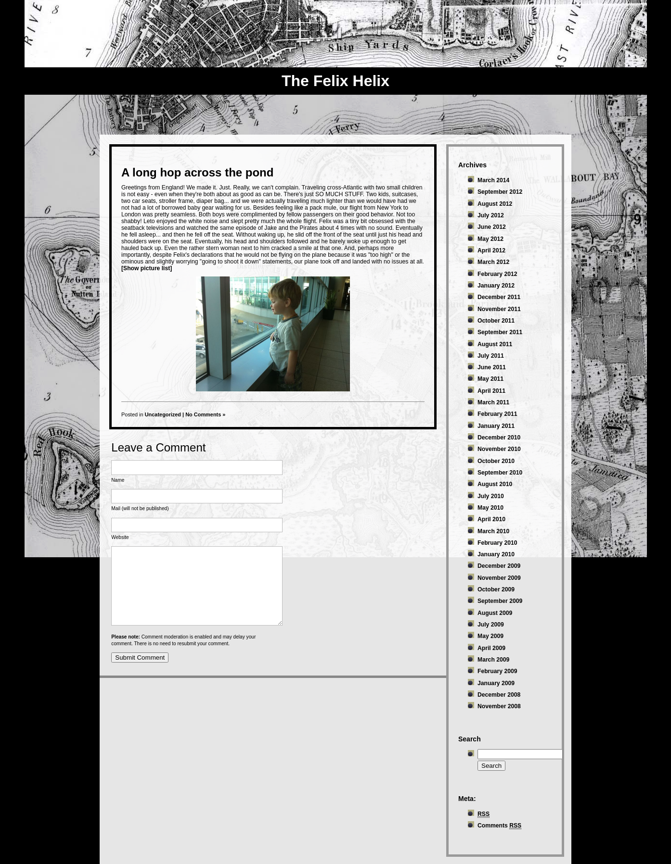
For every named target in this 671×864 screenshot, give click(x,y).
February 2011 (497, 414)
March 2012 (493, 262)
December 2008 (498, 694)
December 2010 (498, 437)
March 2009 (493, 659)
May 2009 (490, 636)
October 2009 (496, 589)
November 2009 (499, 578)
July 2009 (490, 624)
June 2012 (491, 227)
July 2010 (490, 496)
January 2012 (496, 285)
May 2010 (490, 507)
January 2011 (496, 426)
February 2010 (497, 542)
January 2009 (496, 683)
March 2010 (493, 531)
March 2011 (493, 402)
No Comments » (205, 414)
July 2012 (490, 215)
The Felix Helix (335, 80)
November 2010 (499, 449)
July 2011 (490, 355)
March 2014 (493, 180)
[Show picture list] (146, 268)
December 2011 (498, 297)
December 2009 (498, 566)
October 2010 (496, 461)
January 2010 (496, 554)
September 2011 (499, 332)
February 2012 (497, 274)
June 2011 (491, 367)
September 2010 (499, 472)
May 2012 (490, 239)
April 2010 (491, 519)
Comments (499, 825)
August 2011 (494, 344)
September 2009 (499, 601)
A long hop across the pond (197, 172)
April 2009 (491, 648)
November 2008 (499, 706)
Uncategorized (163, 414)
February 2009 (497, 671)
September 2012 (499, 191)
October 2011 (496, 320)
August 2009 (494, 613)
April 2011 (491, 391)
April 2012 (491, 250)
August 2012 (494, 203)
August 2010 (494, 484)
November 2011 (499, 309)
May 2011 (490, 379)
